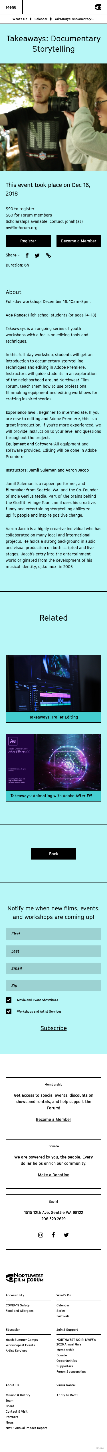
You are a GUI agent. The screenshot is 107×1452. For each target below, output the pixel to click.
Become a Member (78, 240)
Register (28, 240)
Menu (11, 7)
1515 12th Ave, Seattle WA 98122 (53, 1212)
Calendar (41, 19)
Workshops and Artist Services (39, 1011)
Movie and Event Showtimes (37, 1000)
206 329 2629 (53, 1218)
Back (53, 853)
